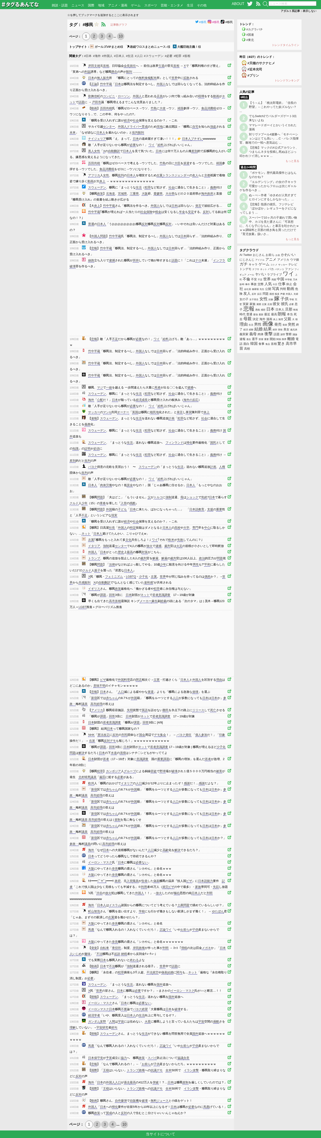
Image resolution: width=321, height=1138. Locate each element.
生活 (190, 5)
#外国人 (107, 56)
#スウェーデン (153, 56)
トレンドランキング (287, 80)
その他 (202, 5)
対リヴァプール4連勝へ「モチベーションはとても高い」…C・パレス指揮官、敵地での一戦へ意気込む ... (269, 138)
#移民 (200, 22)
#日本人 (119, 56)
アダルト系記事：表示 (298, 11)
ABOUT (238, 4)
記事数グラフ (119, 24)
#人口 (138, 56)
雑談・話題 (60, 5)
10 (121, 36)
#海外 (97, 56)
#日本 (88, 56)
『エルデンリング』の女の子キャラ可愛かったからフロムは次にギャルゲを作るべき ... (268, 186)
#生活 (129, 56)
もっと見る (292, 161)
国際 (91, 5)
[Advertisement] (33, 88)
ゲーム (136, 5)
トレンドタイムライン (285, 45)
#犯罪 (177, 56)
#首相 (186, 56)
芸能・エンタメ (172, 5)
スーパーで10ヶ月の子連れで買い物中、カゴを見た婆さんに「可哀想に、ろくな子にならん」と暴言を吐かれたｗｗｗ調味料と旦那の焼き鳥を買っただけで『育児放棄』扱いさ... (269, 226)
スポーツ (150, 5)
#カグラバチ (254, 29)
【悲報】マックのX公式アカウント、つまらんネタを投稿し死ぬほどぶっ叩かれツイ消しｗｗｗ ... (269, 152)
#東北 (250, 40)
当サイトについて (160, 1134)
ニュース (77, 5)
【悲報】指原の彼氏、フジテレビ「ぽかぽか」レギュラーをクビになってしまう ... (268, 208)
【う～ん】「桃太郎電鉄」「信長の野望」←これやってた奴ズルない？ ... (268, 107)
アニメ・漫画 (117, 5)
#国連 (250, 34)
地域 (101, 5)
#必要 (168, 56)
